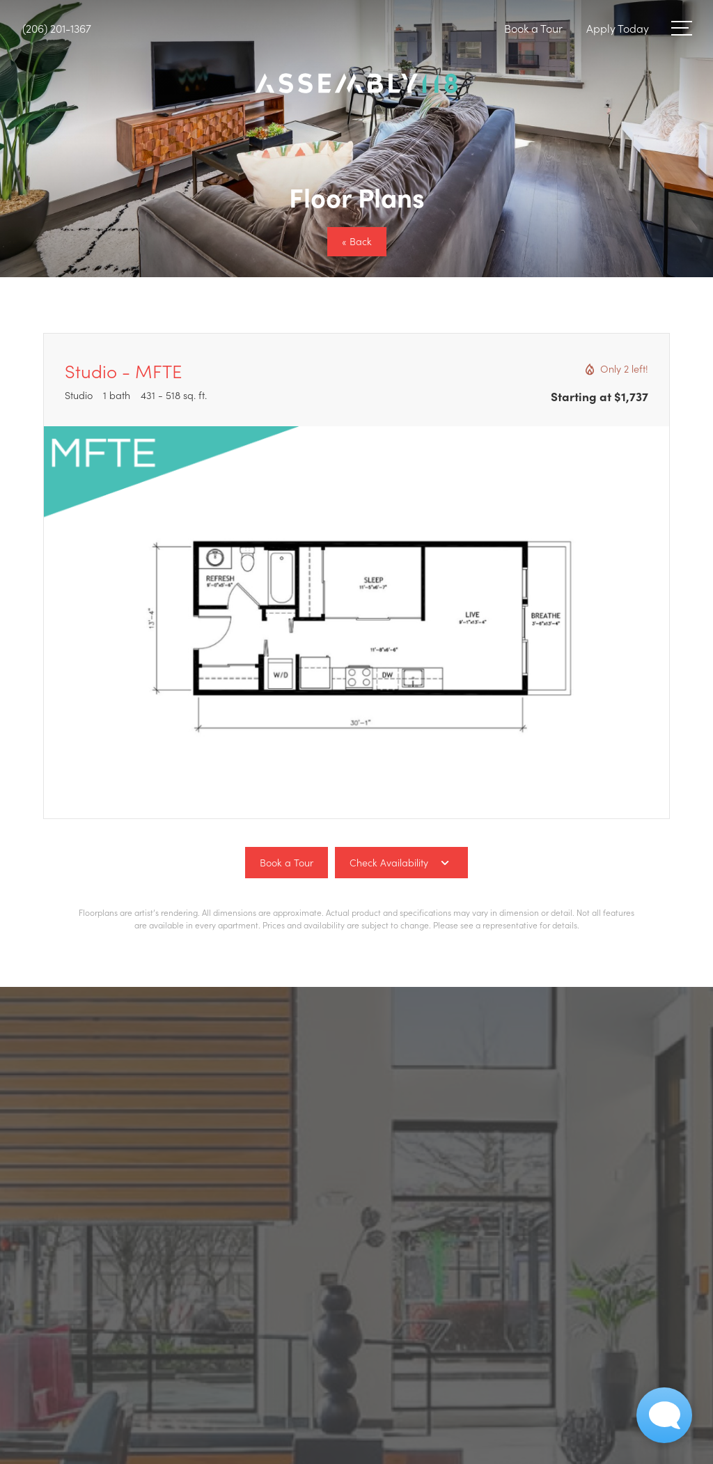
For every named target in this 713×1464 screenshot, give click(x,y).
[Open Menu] (681, 28)
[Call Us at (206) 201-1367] (57, 28)
